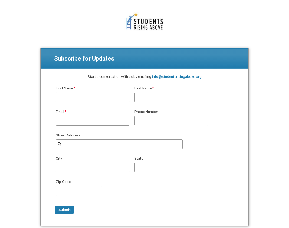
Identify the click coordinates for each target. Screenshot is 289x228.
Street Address (68, 135)
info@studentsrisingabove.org (177, 76)
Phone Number (146, 111)
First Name (64, 88)
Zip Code (63, 181)
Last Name (143, 88)
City (59, 158)
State (138, 158)
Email (60, 111)
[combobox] (119, 144)
